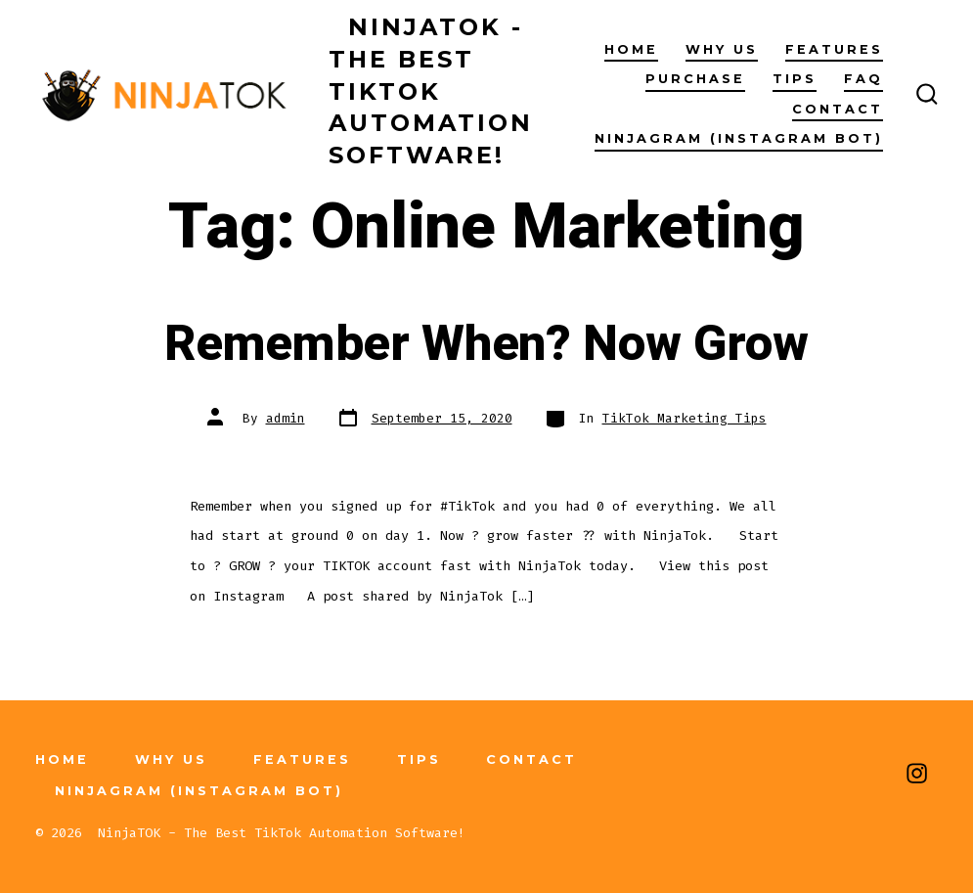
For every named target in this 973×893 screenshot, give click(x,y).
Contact (837, 109)
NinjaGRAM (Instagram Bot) (739, 138)
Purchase (695, 78)
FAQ (863, 78)
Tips (795, 78)
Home (631, 49)
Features (834, 49)
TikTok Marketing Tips (684, 418)
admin (285, 418)
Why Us (722, 49)
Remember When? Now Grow (486, 344)
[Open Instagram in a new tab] (917, 773)
